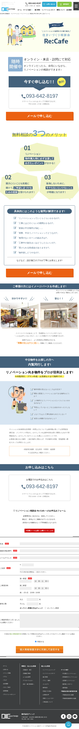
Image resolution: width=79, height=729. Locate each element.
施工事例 (37, 10)
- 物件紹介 (45, 688)
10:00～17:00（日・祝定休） (33, 4)
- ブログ (4, 680)
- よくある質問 (26, 677)
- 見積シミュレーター (48, 698)
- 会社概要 (5, 684)
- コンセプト (45, 684)
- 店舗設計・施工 (27, 670)
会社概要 (69, 10)
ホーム (19, 10)
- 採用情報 (5, 691)
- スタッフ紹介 (6, 687)
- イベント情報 (6, 673)
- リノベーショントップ (48, 670)
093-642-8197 (39, 96)
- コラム (4, 676)
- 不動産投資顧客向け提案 (69, 698)
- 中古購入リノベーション (69, 673)
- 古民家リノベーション (68, 680)
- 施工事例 (45, 677)
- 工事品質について (47, 702)
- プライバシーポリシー (9, 694)
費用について (61, 10)
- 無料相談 (64, 688)
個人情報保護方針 (15, 634)
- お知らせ (5, 669)
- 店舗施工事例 (26, 673)
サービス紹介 (28, 10)
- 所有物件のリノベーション (69, 677)
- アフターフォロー (27, 680)
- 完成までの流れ (46, 691)
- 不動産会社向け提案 (68, 695)
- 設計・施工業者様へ (28, 684)
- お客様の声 (45, 695)
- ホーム (4, 666)
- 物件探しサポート (67, 684)
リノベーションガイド (48, 10)
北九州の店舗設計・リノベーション (10, 13)
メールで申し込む (39, 116)
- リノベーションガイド (48, 673)
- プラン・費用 (46, 680)
